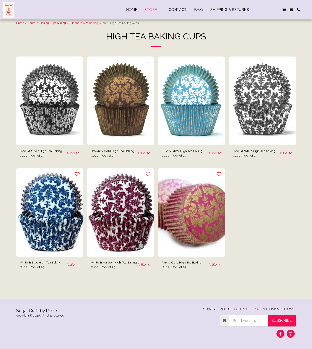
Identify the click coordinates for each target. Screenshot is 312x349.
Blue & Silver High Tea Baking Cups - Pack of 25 (182, 165)
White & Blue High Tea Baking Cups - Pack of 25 (40, 278)
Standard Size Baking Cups (88, 22)
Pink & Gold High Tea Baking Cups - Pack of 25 (184, 278)
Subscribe (282, 320)
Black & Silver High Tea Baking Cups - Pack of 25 (40, 165)
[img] (49, 111)
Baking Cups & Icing (53, 22)
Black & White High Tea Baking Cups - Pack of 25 (253, 165)
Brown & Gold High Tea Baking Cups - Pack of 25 (111, 165)
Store (32, 22)
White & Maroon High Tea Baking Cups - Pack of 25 (111, 278)
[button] (263, 9)
